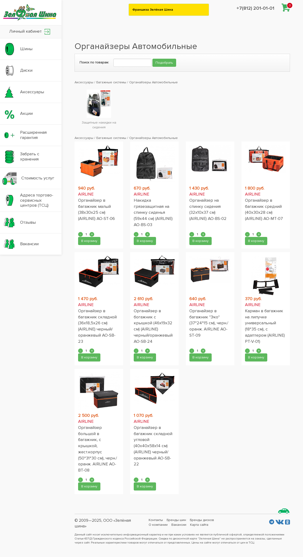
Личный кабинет (29, 32)
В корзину (89, 241)
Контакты (156, 520)
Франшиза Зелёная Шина (152, 10)
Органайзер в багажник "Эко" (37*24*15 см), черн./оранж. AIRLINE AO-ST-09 (208, 323)
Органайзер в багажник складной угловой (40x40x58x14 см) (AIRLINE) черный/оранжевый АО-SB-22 (153, 446)
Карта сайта (199, 525)
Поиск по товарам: (94, 62)
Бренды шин (176, 520)
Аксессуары (84, 82)
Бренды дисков (202, 520)
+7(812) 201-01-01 (255, 8)
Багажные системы (111, 82)
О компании (158, 525)
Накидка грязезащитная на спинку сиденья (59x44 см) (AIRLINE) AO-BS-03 (153, 212)
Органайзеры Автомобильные (153, 82)
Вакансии (178, 525)
